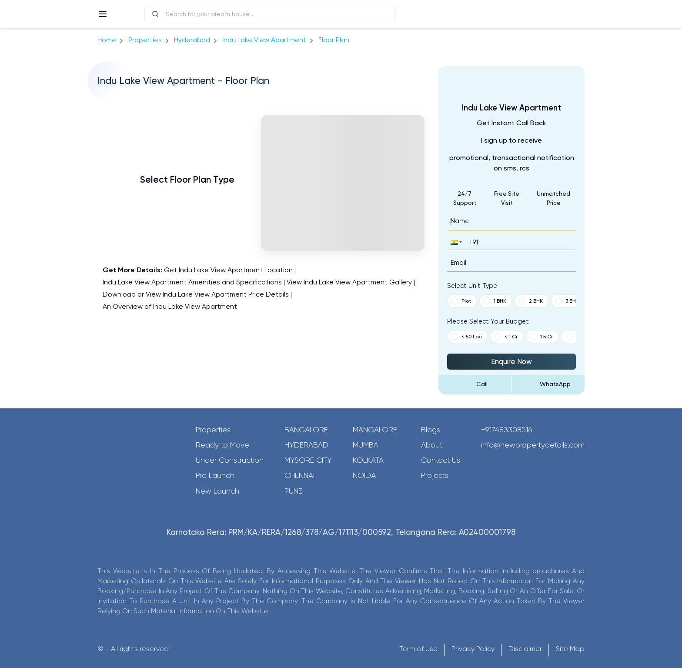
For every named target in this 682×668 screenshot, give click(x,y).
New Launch (217, 491)
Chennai (299, 475)
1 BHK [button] (494, 300)
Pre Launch (215, 475)
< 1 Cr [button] (506, 336)
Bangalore (306, 429)
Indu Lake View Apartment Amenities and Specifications (192, 282)
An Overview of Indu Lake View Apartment (170, 306)
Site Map (570, 649)
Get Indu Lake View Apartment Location (228, 270)
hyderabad (192, 40)
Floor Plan (333, 40)
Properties (145, 40)
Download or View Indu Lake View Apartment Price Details (196, 294)
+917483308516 (506, 429)
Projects (434, 475)
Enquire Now (511, 361)
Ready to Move (222, 445)
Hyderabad (306, 445)
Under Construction (230, 460)
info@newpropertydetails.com (533, 445)
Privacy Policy (473, 649)
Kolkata (368, 460)
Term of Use (418, 649)
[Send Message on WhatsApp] (548, 384)
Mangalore (375, 429)
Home (106, 40)
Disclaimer (525, 649)
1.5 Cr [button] (541, 336)
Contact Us (440, 460)
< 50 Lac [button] (466, 336)
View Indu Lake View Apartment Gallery (349, 282)
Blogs (430, 429)
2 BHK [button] (530, 300)
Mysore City (308, 460)
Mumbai (366, 445)
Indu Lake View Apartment (264, 40)
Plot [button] (461, 300)
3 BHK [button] (567, 300)
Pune (293, 491)
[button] (455, 242)
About (431, 445)
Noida (364, 475)
